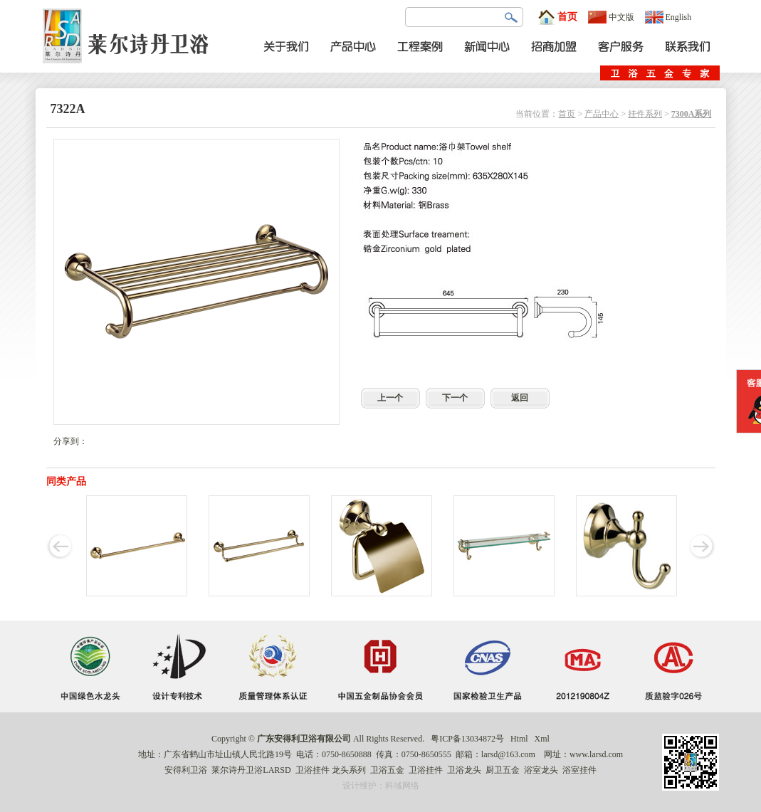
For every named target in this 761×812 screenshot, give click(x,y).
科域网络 (402, 786)
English (668, 17)
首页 (557, 17)
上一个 (390, 398)
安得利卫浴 (185, 770)
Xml (542, 739)
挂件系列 (645, 114)
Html (519, 739)
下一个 (455, 398)
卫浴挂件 (312, 770)
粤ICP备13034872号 (467, 739)
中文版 (611, 17)
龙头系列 (349, 770)
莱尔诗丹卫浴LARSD (250, 770)
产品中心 (601, 114)
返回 (519, 398)
